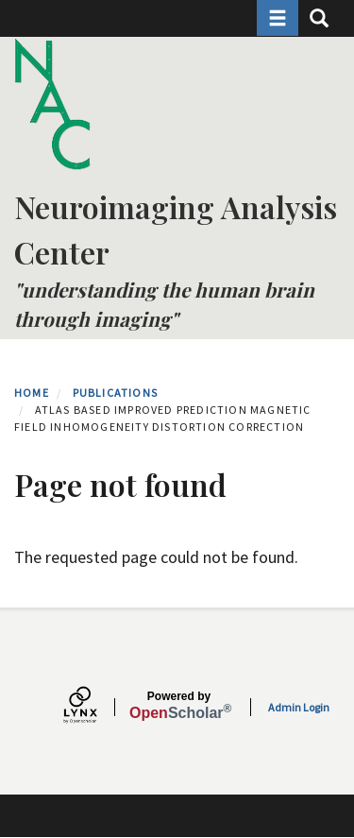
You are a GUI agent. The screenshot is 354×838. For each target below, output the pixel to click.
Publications (115, 392)
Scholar (178, 706)
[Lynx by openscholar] (96, 707)
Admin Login (298, 707)
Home (31, 392)
